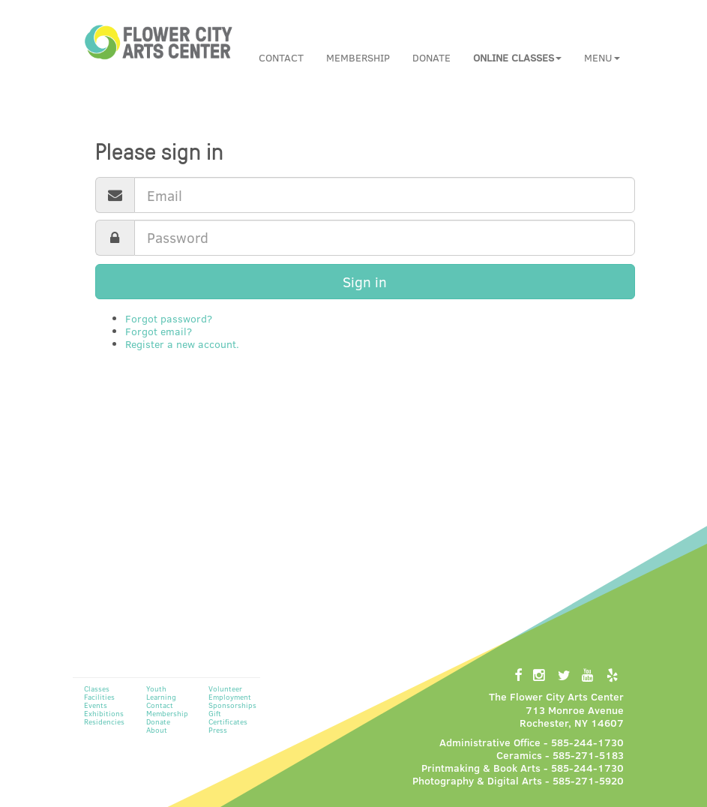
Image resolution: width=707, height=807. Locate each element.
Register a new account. (182, 344)
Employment (229, 697)
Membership (358, 57)
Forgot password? (168, 318)
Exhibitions (104, 713)
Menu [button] (602, 57)
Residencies (104, 721)
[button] (517, 58)
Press (217, 729)
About (156, 729)
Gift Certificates (227, 717)
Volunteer (225, 688)
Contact (281, 57)
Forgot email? (158, 331)
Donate (431, 57)
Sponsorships (232, 705)
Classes (96, 688)
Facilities (99, 697)
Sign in (365, 281)
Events (95, 705)
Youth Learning (161, 692)
